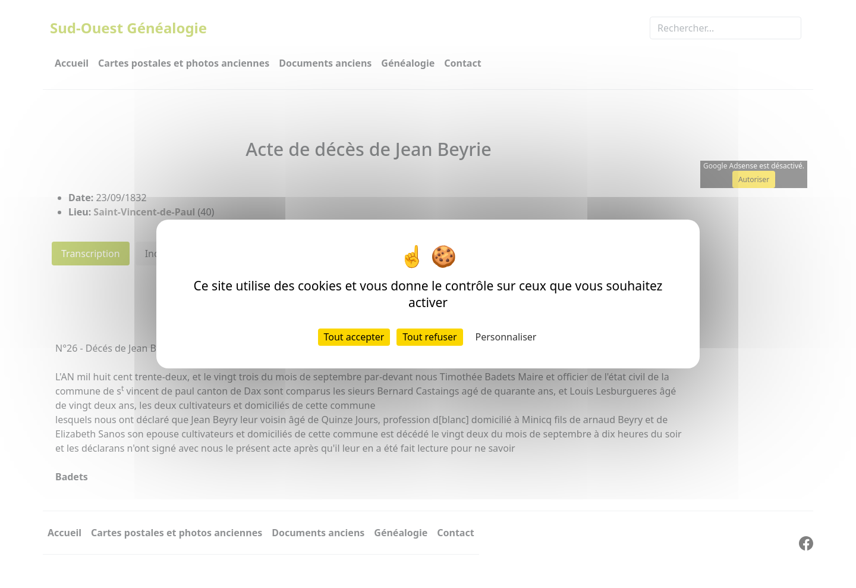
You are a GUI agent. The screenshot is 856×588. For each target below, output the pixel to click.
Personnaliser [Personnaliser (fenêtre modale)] (506, 336)
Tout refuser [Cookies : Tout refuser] (429, 336)
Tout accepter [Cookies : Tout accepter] (354, 336)
